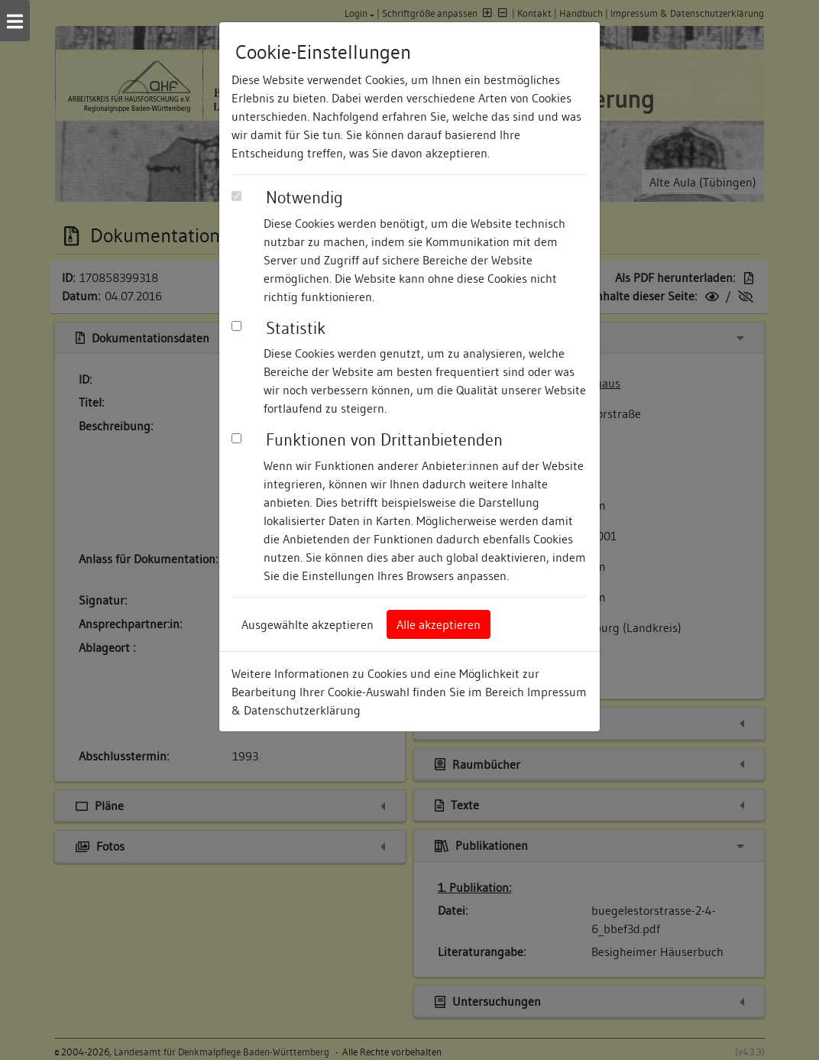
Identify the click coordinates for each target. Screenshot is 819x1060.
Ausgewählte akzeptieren (307, 624)
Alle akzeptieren (439, 624)
